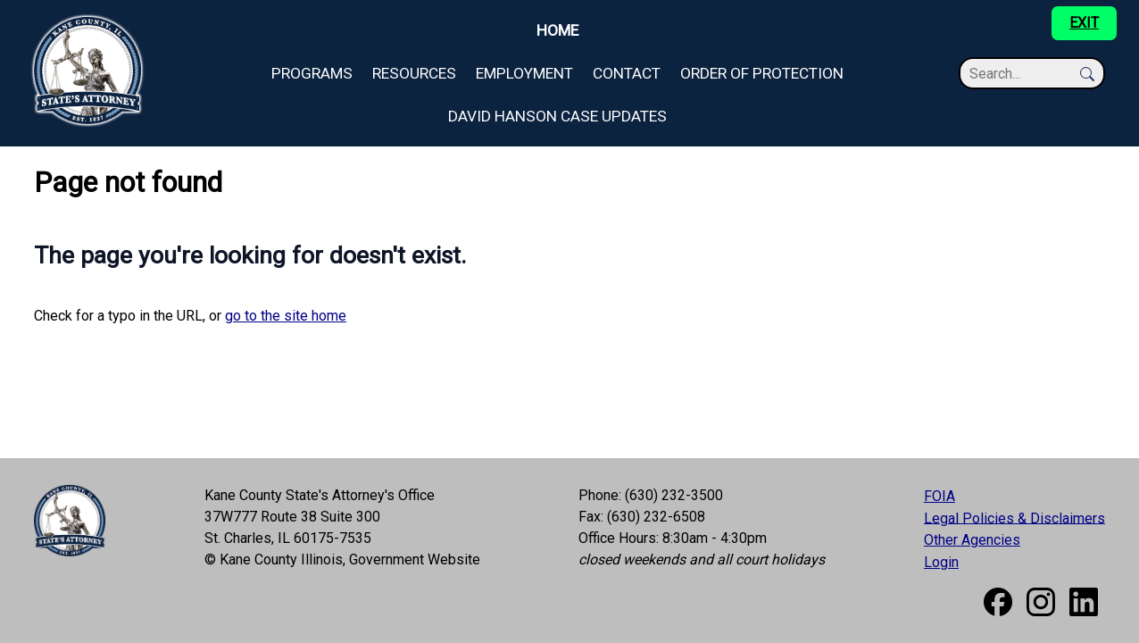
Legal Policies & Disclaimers (1014, 517)
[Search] (1023, 73)
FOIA (939, 496)
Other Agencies (972, 539)
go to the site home (285, 315)
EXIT (1084, 22)
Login (941, 562)
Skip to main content (63, 10)
